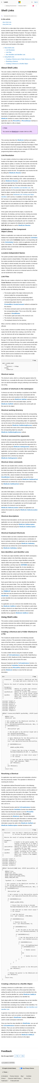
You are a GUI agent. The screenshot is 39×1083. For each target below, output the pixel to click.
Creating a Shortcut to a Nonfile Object (17, 63)
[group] (19, 724)
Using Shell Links (7, 24)
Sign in (36, 2)
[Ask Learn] (33, 6)
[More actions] (36, 6)
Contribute (28, 1076)
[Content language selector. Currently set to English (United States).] (9, 1068)
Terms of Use (27, 1078)
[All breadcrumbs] (2, 6)
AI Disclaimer (4, 1076)
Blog (22, 1076)
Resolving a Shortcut (12, 61)
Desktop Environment (11, 5)
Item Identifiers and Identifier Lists (15, 54)
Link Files (8, 52)
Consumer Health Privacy (14, 1078)
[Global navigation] (1, 2)
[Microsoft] (19, 2)
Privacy (3, 1078)
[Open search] (32, 2)
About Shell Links (7, 22)
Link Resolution (10, 50)
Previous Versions (14, 1076)
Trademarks (4, 1080)
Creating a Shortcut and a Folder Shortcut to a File (20, 59)
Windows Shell (22, 5)
